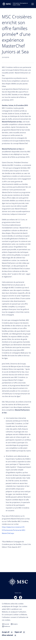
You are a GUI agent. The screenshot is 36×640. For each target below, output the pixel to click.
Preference (7, 626)
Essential (6, 624)
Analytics (15, 624)
